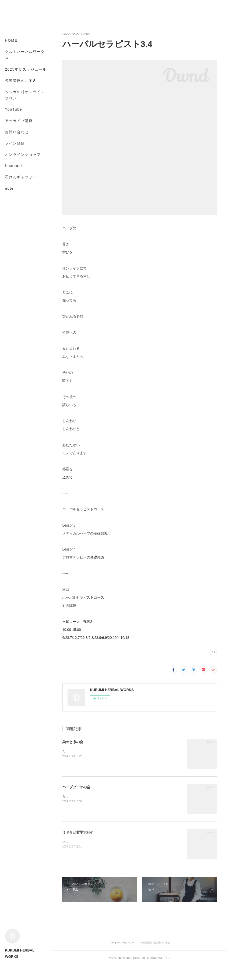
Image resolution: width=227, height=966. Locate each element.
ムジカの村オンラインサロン (25, 95)
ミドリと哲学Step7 (77, 832)
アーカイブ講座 (19, 121)
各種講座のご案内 (21, 81)
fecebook (14, 166)
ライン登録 (15, 143)
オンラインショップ (23, 154)
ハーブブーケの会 (76, 787)
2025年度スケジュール (26, 69)
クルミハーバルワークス (25, 55)
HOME (11, 40)
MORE (11, 177)
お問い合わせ (17, 132)
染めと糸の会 (72, 742)
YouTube (13, 109)
